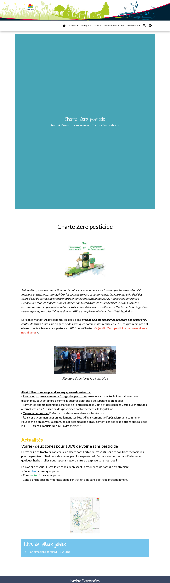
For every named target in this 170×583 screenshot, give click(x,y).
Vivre (65, 125)
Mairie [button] (72, 25)
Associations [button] (110, 25)
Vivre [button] (97, 25)
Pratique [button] (85, 25)
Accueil (56, 125)
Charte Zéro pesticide (105, 125)
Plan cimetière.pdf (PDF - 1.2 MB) (47, 551)
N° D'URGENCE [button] (129, 25)
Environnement (80, 125)
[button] (64, 26)
